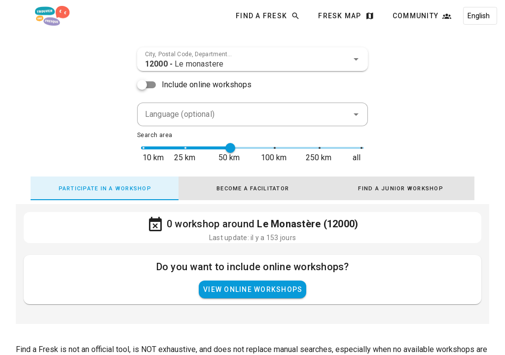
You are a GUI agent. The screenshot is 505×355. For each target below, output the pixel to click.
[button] (356, 59)
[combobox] (252, 59)
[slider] (230, 148)
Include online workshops (207, 84)
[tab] (105, 188)
